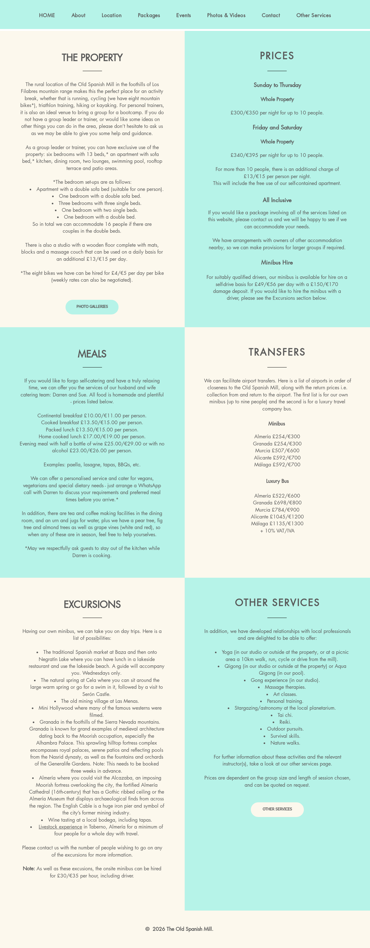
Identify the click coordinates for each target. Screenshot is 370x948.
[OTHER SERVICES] (277, 809)
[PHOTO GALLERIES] (92, 307)
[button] (149, 15)
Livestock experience (60, 827)
